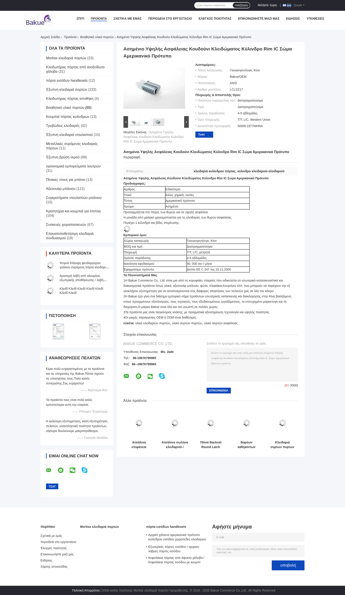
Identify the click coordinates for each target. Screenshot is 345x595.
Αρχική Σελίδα (50, 37)
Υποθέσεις (315, 18)
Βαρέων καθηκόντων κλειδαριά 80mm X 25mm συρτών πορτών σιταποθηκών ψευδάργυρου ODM (247, 445)
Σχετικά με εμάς (128, 18)
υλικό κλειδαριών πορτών (152, 323)
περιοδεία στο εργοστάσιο (170, 18)
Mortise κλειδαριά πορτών (66, 58)
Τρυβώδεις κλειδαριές (63, 126)
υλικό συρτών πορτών (187, 323)
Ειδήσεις (293, 18)
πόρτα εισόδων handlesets (67, 80)
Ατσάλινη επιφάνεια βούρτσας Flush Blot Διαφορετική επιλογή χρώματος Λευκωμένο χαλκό (139, 445)
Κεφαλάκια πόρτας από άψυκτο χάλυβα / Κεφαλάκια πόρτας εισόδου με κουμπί (176, 560)
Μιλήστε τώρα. (267, 5)
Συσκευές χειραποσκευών (66, 224)
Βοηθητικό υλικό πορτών (97, 37)
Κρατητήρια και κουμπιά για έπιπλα (73, 211)
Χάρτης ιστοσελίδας (54, 566)
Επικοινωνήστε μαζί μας (258, 18)
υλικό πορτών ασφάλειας (221, 323)
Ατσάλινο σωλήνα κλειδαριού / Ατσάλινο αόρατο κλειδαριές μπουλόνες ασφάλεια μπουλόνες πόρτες (174, 445)
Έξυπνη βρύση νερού (63, 157)
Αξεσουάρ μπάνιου (60, 189)
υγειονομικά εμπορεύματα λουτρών (73, 166)
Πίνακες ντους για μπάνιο (65, 180)
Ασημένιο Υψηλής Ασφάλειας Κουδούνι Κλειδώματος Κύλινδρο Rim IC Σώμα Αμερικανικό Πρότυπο (153, 136)
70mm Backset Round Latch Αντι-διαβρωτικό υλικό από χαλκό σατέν (210, 445)
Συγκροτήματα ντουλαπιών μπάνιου (74, 198)
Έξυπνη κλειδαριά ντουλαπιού (69, 135)
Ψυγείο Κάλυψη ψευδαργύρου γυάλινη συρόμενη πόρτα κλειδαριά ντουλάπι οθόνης (84, 267)
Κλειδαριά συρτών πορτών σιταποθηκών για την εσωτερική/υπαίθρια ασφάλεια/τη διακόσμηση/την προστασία (282, 445)
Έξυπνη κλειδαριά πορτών (66, 89)
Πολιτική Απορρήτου (86, 590)
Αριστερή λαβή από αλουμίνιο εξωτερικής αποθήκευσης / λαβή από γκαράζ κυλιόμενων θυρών (81, 280)
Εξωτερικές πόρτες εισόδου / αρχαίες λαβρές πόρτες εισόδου (173, 549)
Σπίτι (80, 18)
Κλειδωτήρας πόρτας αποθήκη (70, 98)
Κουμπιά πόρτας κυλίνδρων (67, 117)
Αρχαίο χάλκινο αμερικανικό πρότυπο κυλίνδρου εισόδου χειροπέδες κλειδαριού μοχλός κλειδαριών (177, 537)
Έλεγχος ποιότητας (215, 18)
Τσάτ (201, 134)
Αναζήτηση (241, 5)
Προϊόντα (99, 18)
